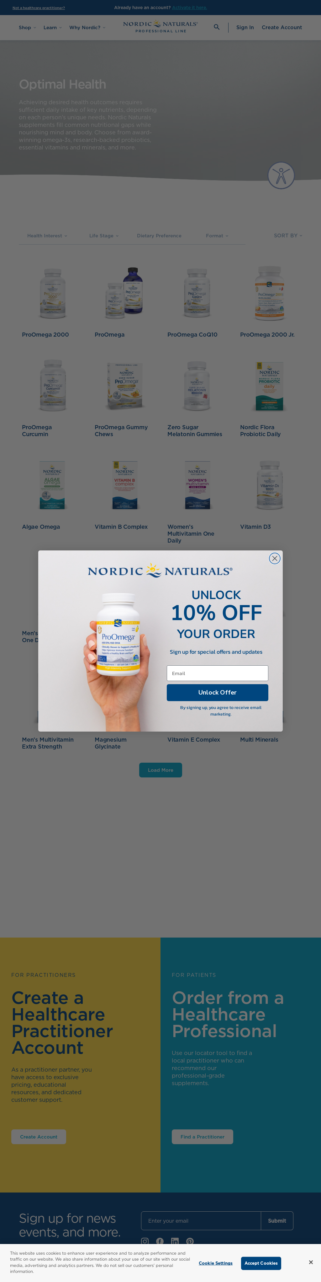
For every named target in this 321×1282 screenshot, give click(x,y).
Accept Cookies (261, 1263)
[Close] (311, 1262)
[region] (160, 1263)
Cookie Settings (216, 1263)
